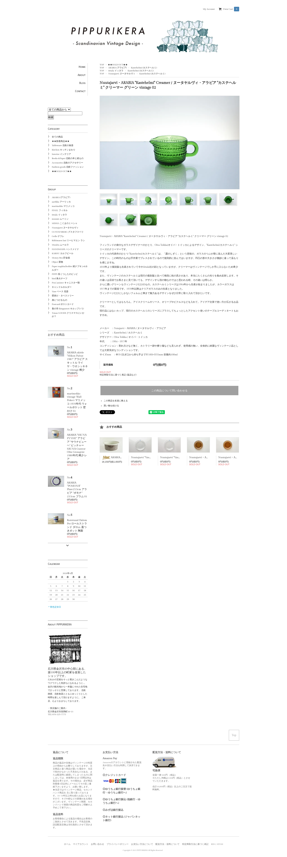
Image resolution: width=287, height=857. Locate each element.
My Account (209, 9)
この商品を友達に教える (116, 400)
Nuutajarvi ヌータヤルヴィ (121, 73)
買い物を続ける (111, 405)
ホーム (67, 844)
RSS (213, 844)
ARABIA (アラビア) (117, 67)
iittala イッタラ (115, 70)
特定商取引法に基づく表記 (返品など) (118, 374)
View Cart (231, 9)
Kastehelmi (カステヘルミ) (144, 67)
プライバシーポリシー (118, 844)
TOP (102, 64)
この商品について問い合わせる (169, 390)
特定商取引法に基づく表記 (195, 844)
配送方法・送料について (167, 844)
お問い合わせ (97, 844)
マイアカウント (80, 844)
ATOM (220, 844)
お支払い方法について (142, 844)
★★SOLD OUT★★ (118, 64)
